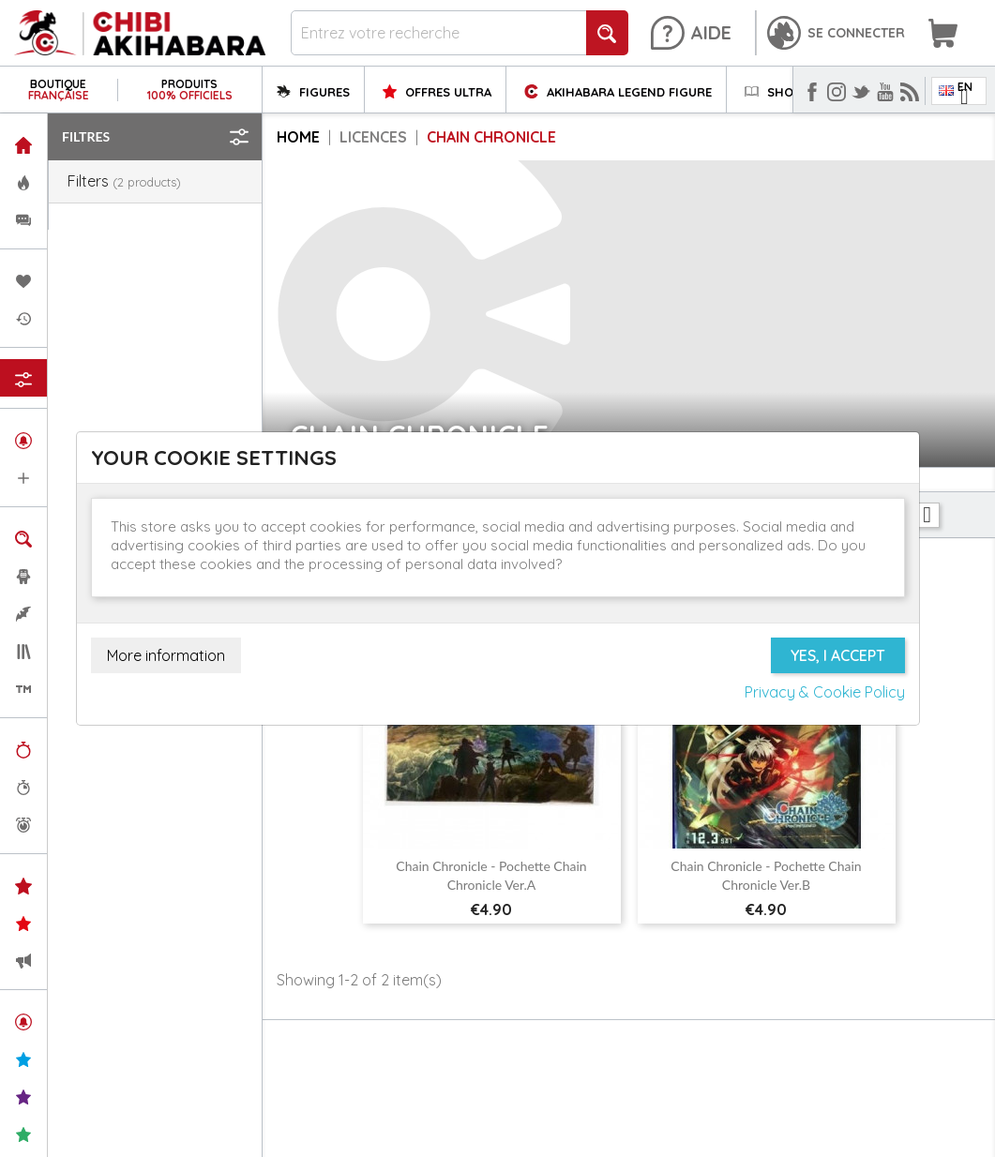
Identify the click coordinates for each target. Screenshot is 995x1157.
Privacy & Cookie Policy (825, 692)
